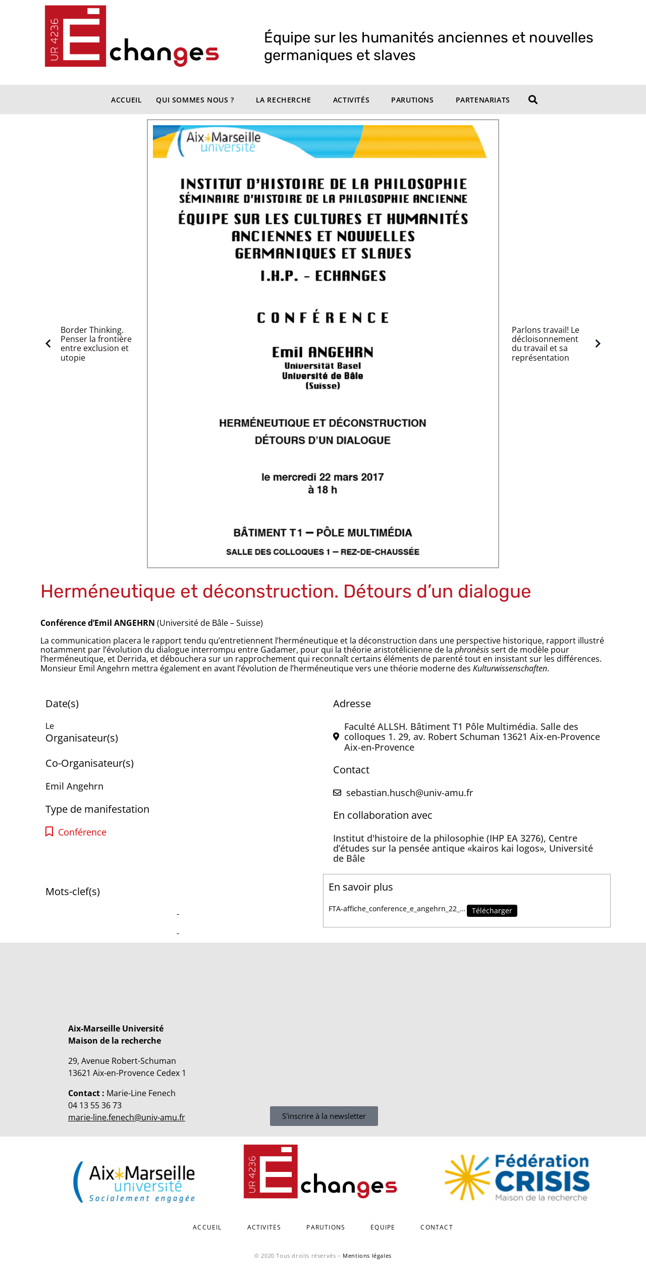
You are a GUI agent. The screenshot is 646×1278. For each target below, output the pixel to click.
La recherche (283, 100)
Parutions (412, 100)
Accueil (126, 100)
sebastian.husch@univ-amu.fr (409, 793)
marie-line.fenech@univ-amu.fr (126, 1117)
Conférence (82, 832)
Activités (351, 100)
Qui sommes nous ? (195, 100)
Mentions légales (367, 1255)
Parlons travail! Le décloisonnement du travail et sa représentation (559, 344)
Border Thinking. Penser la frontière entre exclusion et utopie (86, 344)
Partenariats (483, 100)
